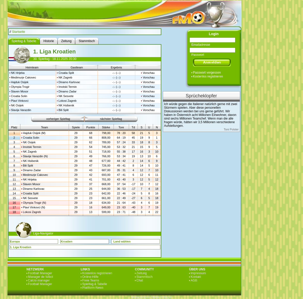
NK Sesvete (66, 96)
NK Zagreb (65, 77)
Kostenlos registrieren (208, 76)
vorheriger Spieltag (58, 118)
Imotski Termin (68, 86)
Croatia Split (66, 72)
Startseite (18, 32)
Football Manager (40, 273)
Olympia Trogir (20, 86)
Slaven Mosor (19, 91)
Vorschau (149, 72)
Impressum (198, 273)
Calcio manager (39, 280)
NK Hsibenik (66, 105)
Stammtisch (145, 277)
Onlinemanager (161, 297)
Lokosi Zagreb (68, 100)
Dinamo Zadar (68, 91)
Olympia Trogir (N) (34, 202)
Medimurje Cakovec (23, 77)
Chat (140, 280)
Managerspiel (140, 297)
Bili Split (64, 110)
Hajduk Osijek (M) (34, 133)
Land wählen (122, 241)
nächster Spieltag (111, 118)
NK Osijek (17, 105)
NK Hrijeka (18, 72)
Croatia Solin (19, 96)
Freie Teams (90, 280)
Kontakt (196, 277)
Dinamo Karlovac (69, 82)
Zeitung (142, 273)
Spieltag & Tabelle (94, 284)
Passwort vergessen (207, 72)
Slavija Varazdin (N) (35, 156)
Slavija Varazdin (21, 110)
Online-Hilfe (90, 277)
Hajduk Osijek (20, 82)
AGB (194, 280)
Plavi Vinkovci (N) (34, 207)
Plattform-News (92, 287)
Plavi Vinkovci (20, 100)
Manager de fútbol (40, 277)
